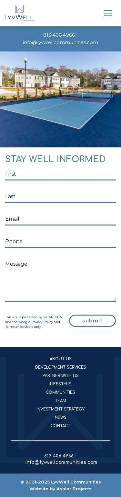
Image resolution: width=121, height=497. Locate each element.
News (60, 417)
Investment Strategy (60, 409)
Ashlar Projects (74, 488)
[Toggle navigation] (108, 13)
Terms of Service (18, 327)
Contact (60, 426)
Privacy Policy (42, 322)
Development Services (60, 367)
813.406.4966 (59, 35)
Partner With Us (61, 375)
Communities (60, 392)
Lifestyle (60, 384)
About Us (61, 359)
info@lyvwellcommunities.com (60, 42)
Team (60, 401)
